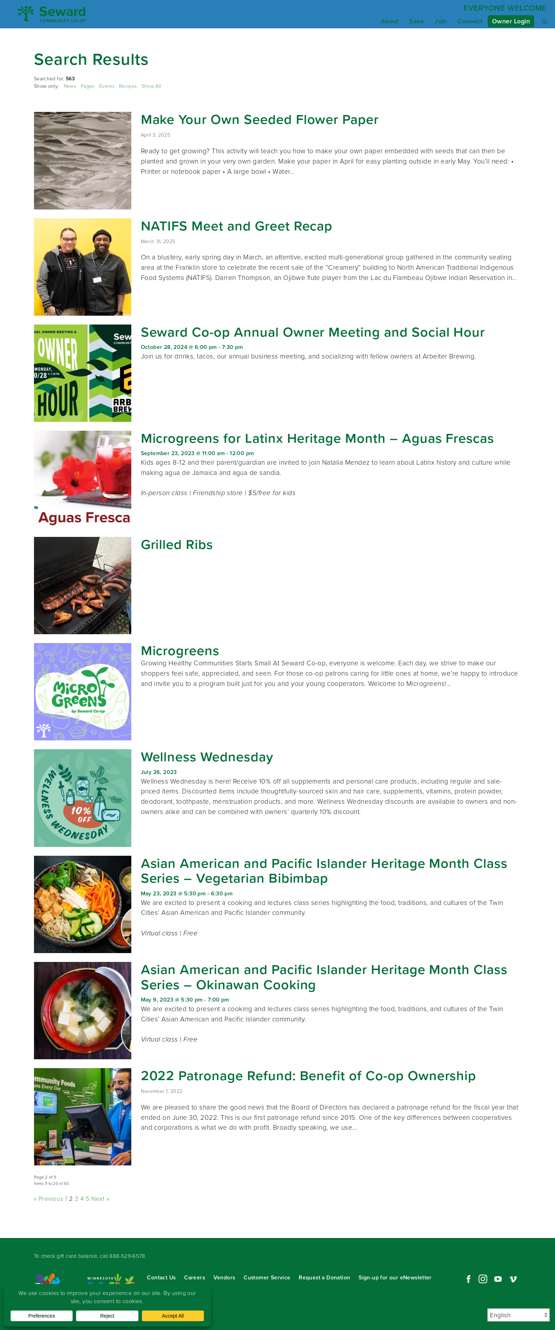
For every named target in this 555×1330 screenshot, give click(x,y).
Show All (151, 86)
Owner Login (511, 21)
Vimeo (513, 1279)
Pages (88, 86)
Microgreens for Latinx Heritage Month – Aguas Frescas (317, 438)
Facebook (467, 1279)
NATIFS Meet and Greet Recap (237, 226)
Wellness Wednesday (207, 757)
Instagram (482, 1279)
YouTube (498, 1279)
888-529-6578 (127, 1256)
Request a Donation (324, 1277)
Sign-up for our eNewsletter (395, 1277)
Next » (100, 1198)
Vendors (224, 1277)
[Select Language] (518, 1315)
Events (106, 86)
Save (416, 21)
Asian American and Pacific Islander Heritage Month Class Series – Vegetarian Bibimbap (324, 870)
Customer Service (267, 1277)
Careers (194, 1277)
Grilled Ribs (177, 544)
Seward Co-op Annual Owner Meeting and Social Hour (313, 332)
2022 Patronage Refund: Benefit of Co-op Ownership (308, 1075)
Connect (470, 21)
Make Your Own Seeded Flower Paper (260, 119)
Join (441, 21)
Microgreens (180, 650)
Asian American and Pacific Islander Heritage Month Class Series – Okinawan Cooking (324, 976)
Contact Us (161, 1277)
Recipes (128, 86)
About (390, 21)
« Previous (48, 1198)
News (70, 86)
